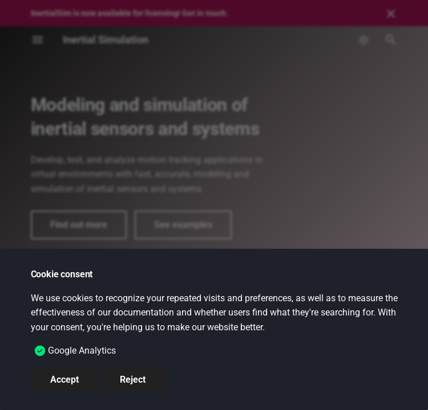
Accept (64, 379)
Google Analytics (82, 350)
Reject (133, 379)
